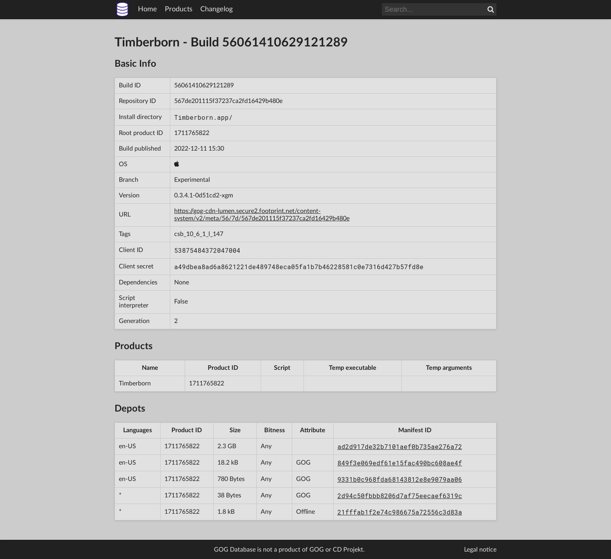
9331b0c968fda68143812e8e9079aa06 (399, 479)
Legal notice (480, 550)
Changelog (216, 9)
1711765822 (191, 133)
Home (147, 9)
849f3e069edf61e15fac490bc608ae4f (399, 463)
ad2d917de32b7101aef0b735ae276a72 (399, 446)
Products (178, 9)
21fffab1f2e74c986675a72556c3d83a (399, 512)
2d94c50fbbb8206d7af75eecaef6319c (399, 496)
